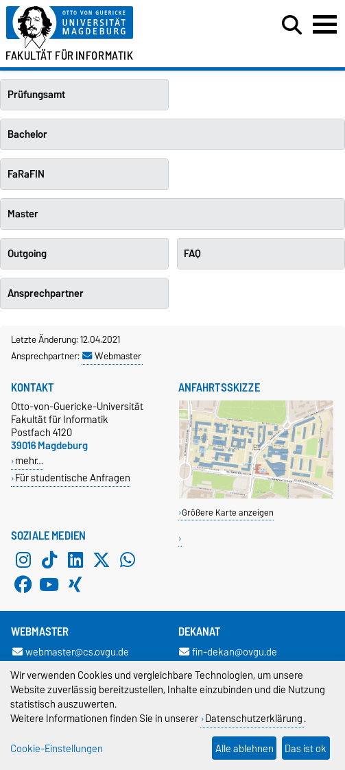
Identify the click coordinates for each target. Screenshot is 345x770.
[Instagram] (23, 560)
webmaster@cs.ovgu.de (70, 652)
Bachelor (27, 134)
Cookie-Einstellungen (56, 748)
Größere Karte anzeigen (228, 512)
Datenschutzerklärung (253, 718)
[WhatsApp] (127, 560)
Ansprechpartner (46, 293)
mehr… (29, 460)
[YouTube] (49, 585)
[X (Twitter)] (101, 560)
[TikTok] (49, 560)
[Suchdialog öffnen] (292, 25)
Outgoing (27, 253)
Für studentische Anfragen (72, 477)
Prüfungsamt (36, 94)
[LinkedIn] (75, 560)
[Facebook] (23, 585)
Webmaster (111, 356)
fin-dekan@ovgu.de (228, 652)
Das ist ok (305, 748)
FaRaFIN (26, 174)
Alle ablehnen (244, 748)
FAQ (192, 253)
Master (23, 214)
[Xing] (75, 585)
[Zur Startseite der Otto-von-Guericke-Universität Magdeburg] (105, 27)
